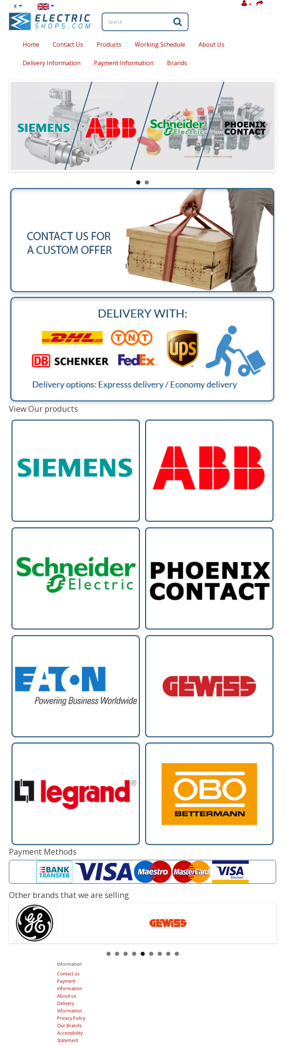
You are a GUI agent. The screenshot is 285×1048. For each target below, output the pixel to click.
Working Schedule (160, 44)
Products (108, 44)
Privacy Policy (71, 1018)
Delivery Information (52, 63)
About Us (212, 44)
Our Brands (69, 1025)
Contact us (68, 974)
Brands (177, 63)
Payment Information (124, 63)
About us (66, 996)
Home (31, 44)
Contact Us (68, 44)
